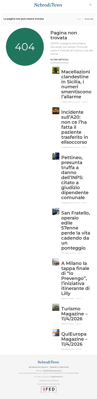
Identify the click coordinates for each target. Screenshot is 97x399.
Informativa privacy (38, 367)
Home (79, 19)
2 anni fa (76, 147)
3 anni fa (72, 253)
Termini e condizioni (59, 367)
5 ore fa (71, 298)
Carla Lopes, (65, 253)
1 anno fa (77, 102)
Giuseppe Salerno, (67, 102)
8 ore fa (71, 324)
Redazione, (65, 298)
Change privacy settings (48, 380)
